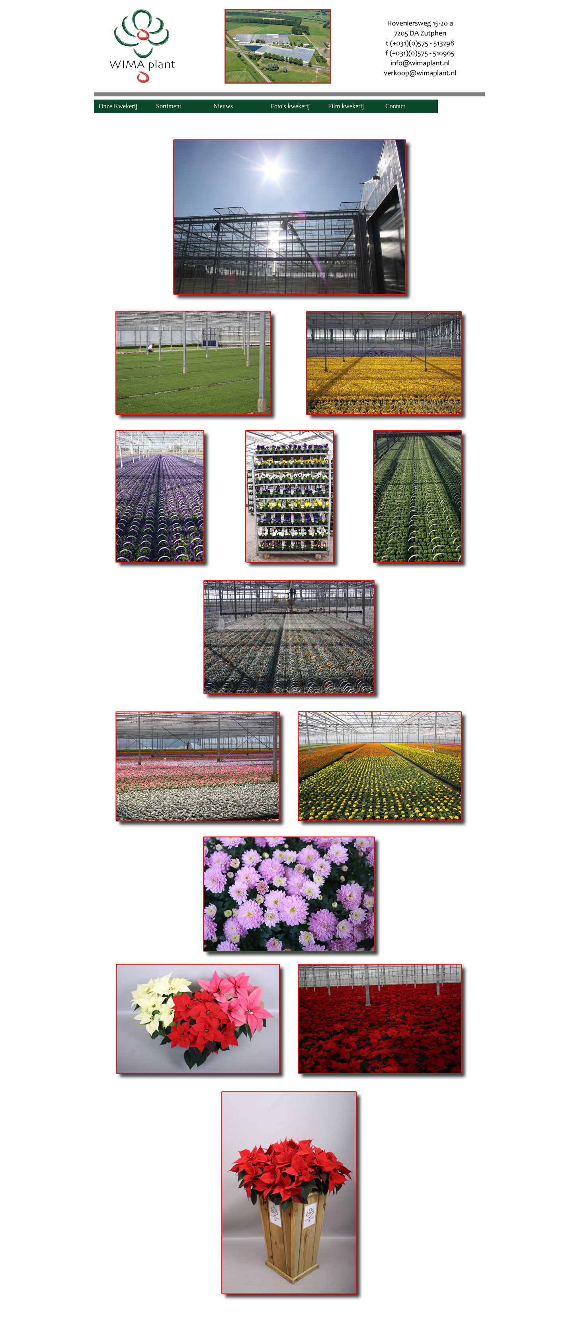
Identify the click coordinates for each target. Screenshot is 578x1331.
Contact (395, 106)
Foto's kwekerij (290, 106)
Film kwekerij (346, 106)
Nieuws (223, 106)
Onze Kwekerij (118, 106)
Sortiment (168, 106)
